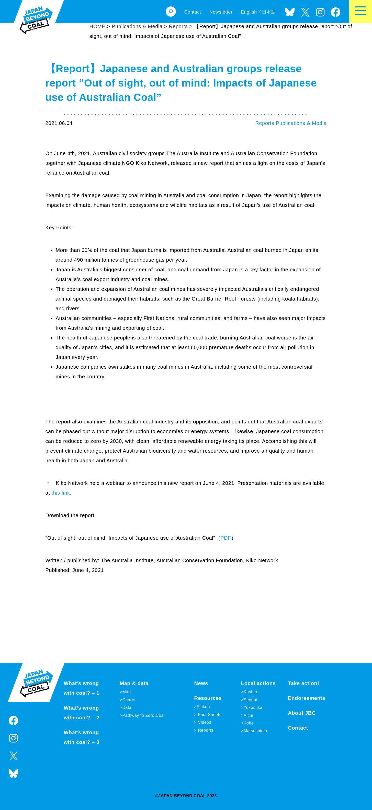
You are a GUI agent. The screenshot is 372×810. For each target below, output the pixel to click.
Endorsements (306, 698)
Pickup (203, 707)
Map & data (134, 683)
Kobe (249, 723)
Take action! (303, 683)
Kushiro (251, 692)
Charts (128, 700)
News (201, 683)
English (249, 12)
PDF (225, 538)
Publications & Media (301, 123)
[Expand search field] (171, 11)
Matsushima (255, 731)
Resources (208, 698)
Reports (264, 123)
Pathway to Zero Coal (143, 715)
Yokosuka (253, 707)
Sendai (250, 700)
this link (60, 493)
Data (126, 707)
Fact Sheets (209, 714)
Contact (298, 728)
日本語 (269, 12)
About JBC (302, 713)
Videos (204, 722)
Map (126, 692)
